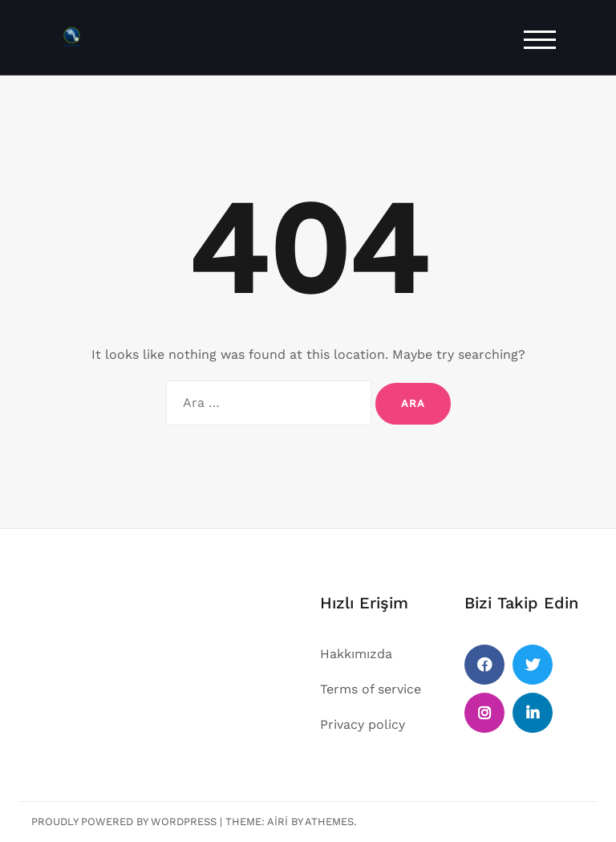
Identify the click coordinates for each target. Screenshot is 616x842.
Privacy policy (362, 724)
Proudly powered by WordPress (124, 822)
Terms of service (370, 689)
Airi (277, 822)
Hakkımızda (356, 653)
